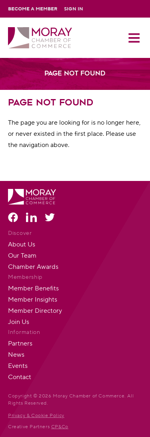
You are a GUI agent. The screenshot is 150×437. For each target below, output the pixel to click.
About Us (21, 244)
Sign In (73, 8)
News (16, 354)
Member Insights (32, 299)
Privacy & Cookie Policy (36, 415)
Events (18, 365)
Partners (20, 343)
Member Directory (35, 310)
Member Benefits (33, 288)
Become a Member (33, 8)
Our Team (22, 255)
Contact (19, 376)
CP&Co (59, 426)
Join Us (18, 321)
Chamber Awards (33, 266)
